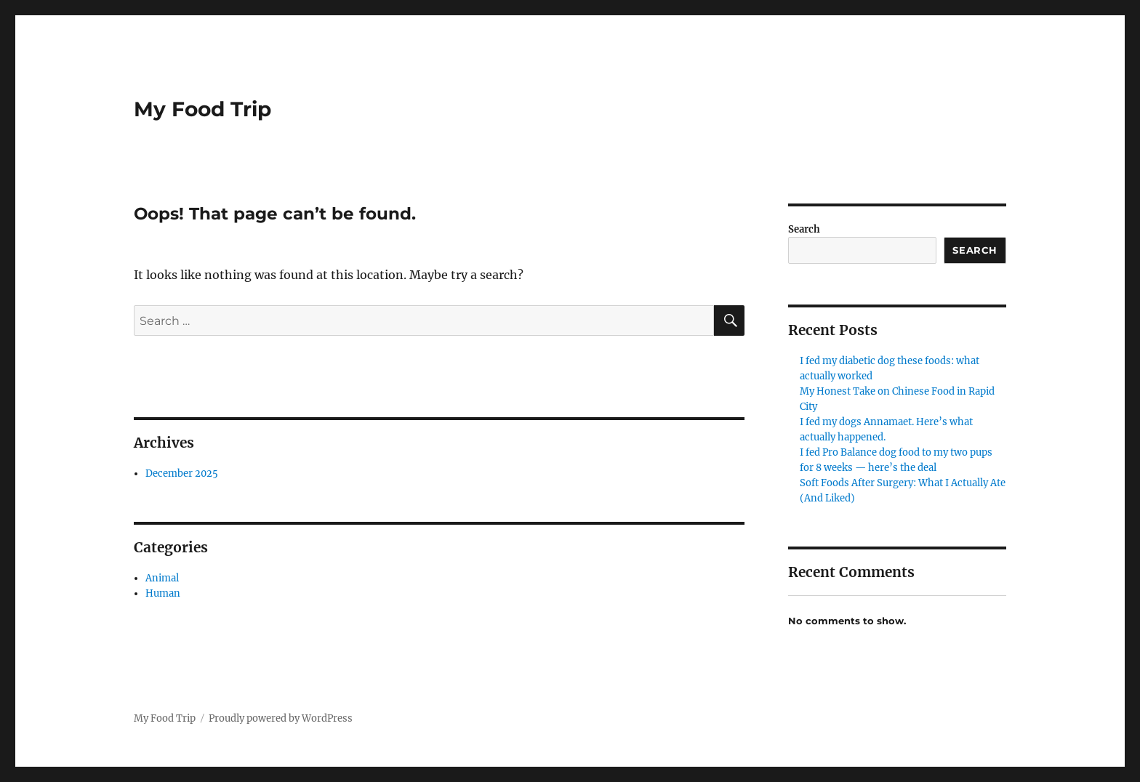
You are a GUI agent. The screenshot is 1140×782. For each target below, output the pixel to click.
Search (804, 229)
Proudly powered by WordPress (281, 718)
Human (162, 593)
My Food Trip (202, 109)
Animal (162, 578)
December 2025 (181, 473)
